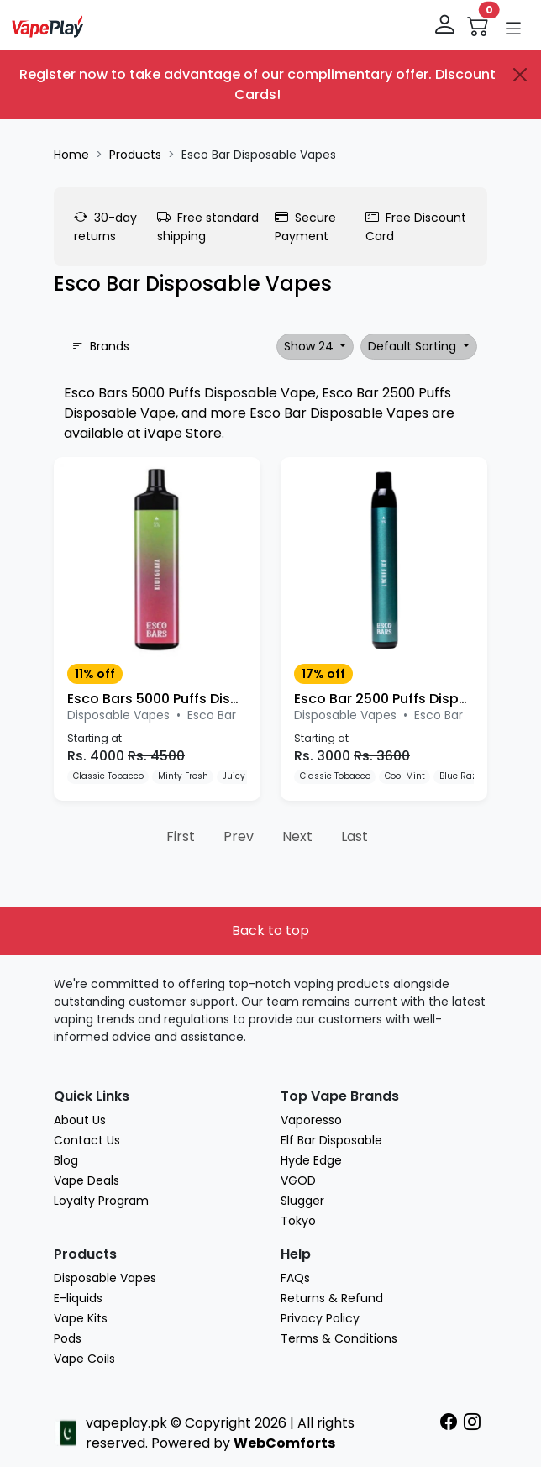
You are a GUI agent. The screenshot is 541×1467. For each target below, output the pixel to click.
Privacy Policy (320, 1318)
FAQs (295, 1278)
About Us (80, 1120)
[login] (446, 25)
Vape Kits (81, 1318)
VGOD (298, 1180)
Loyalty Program (101, 1200)
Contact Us (87, 1140)
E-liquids (78, 1298)
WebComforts (284, 1443)
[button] (513, 28)
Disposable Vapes (105, 1278)
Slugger (302, 1200)
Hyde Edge (311, 1160)
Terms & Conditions (339, 1338)
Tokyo (298, 1220)
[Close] (520, 74)
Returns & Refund (332, 1298)
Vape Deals (86, 1180)
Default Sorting (414, 346)
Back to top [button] (270, 930)
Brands (100, 346)
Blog (66, 1160)
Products (135, 154)
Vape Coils (84, 1358)
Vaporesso (311, 1120)
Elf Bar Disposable (331, 1140)
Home (71, 154)
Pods (67, 1338)
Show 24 (310, 346)
